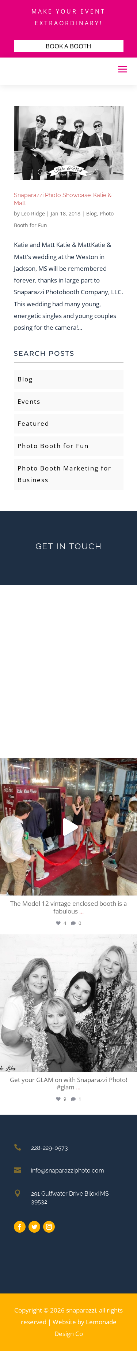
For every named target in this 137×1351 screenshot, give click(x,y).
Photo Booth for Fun (53, 446)
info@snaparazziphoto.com (67, 1170)
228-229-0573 (49, 1147)
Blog (91, 213)
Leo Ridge (33, 213)
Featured (33, 423)
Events (29, 401)
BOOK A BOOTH (68, 46)
